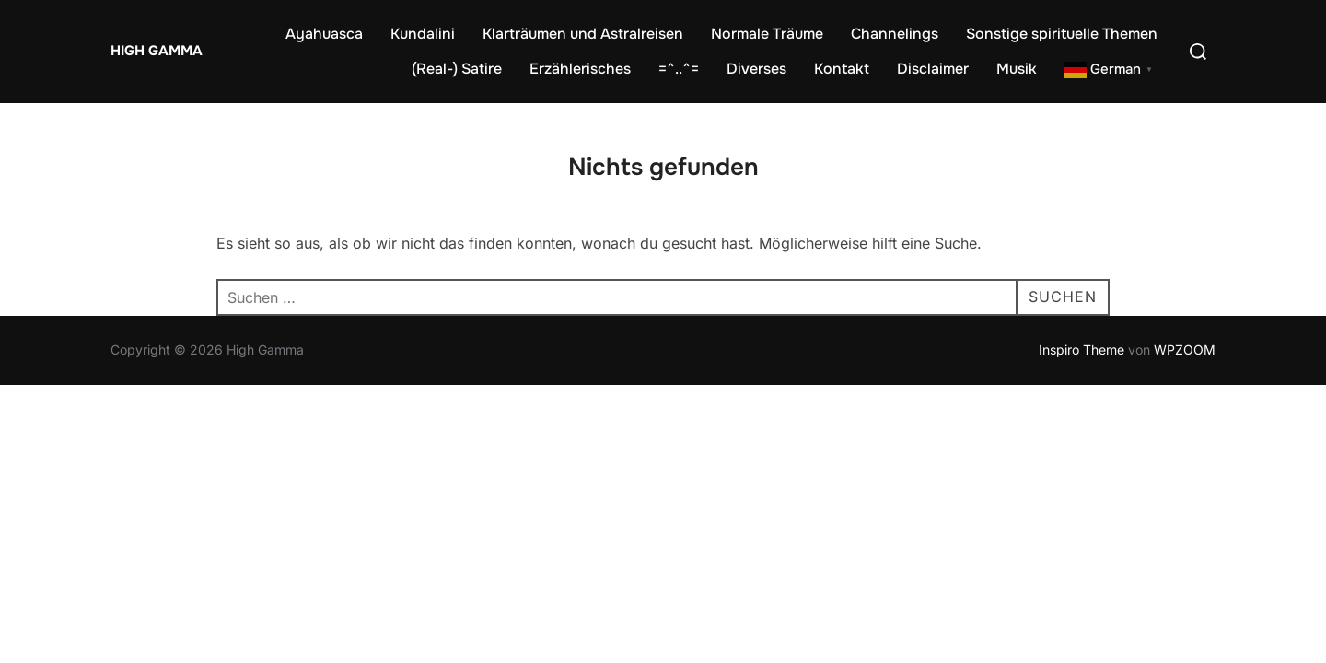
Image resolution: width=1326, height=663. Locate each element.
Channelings (894, 33)
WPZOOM (1185, 349)
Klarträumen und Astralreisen (583, 33)
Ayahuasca (324, 33)
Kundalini (422, 33)
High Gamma (156, 50)
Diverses (756, 68)
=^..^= (678, 68)
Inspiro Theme (1081, 349)
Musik (1016, 68)
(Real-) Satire (457, 68)
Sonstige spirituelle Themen (1061, 33)
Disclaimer (933, 68)
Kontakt (841, 68)
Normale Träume (767, 33)
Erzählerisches (580, 68)
